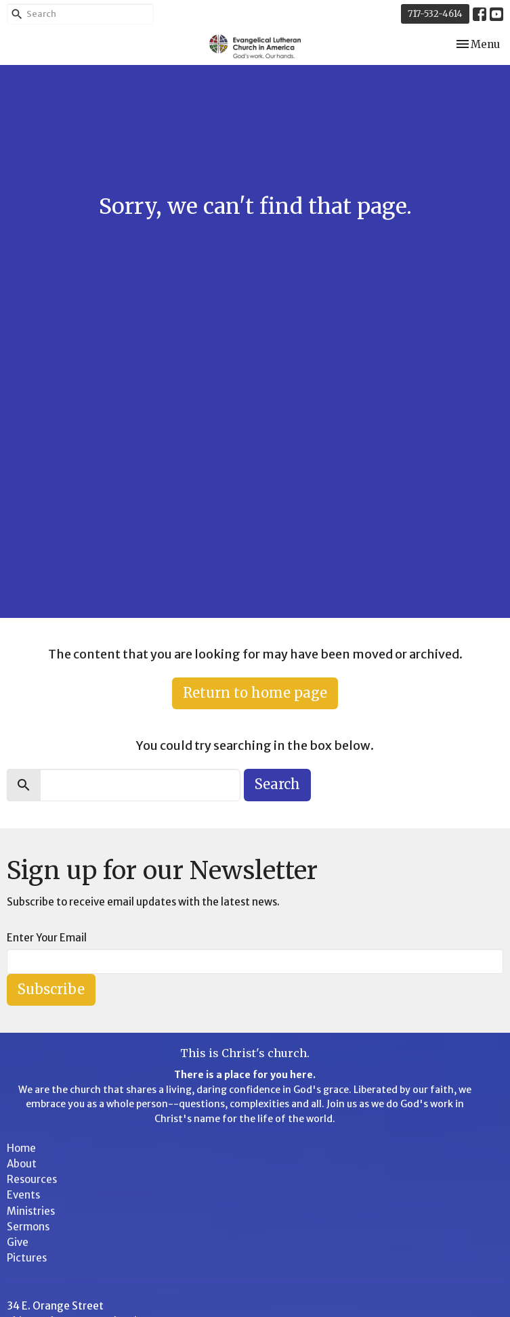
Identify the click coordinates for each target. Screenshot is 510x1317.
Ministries (31, 1211)
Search (277, 784)
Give (17, 1242)
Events (23, 1194)
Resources (32, 1179)
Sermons (28, 1226)
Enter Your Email (47, 937)
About (22, 1163)
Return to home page (255, 692)
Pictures (27, 1257)
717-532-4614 (435, 14)
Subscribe (51, 989)
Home (21, 1148)
